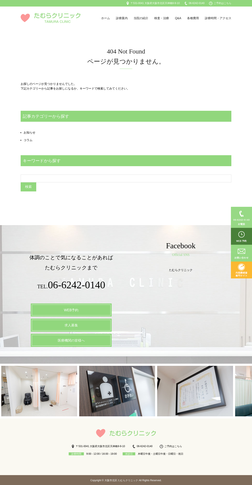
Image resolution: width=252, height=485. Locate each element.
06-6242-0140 (194, 3)
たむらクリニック (181, 269)
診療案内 (122, 18)
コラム (28, 140)
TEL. (71, 285)
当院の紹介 (141, 18)
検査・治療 (161, 18)
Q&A (178, 18)
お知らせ (29, 132)
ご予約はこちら (220, 3)
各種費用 (193, 18)
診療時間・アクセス (218, 18)
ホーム (105, 18)
